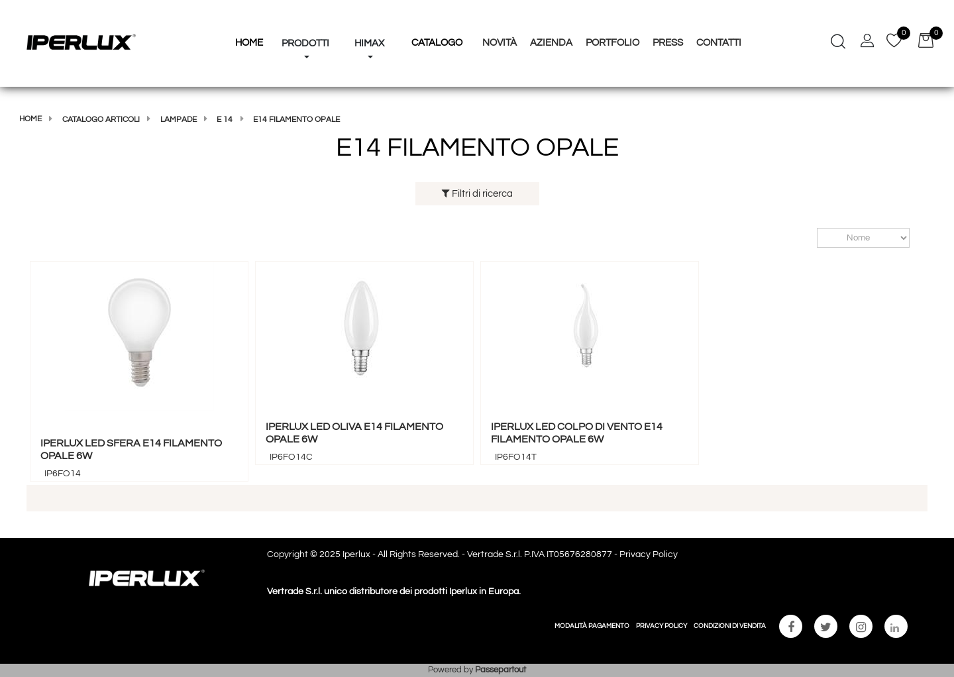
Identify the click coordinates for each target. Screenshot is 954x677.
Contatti (718, 43)
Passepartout (500, 669)
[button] (305, 18)
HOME (249, 43)
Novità (499, 43)
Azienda (551, 43)
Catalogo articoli (101, 119)
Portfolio (612, 43)
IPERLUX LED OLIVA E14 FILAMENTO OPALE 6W (354, 432)
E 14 (225, 119)
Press (668, 43)
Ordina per (810, 238)
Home (30, 119)
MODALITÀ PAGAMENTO (592, 626)
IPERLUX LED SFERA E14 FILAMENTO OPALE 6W (131, 449)
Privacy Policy (648, 554)
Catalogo (436, 43)
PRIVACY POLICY (661, 626)
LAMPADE (178, 119)
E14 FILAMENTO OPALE (296, 119)
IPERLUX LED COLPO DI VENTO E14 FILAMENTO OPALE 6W (576, 432)
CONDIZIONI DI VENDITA (730, 626)
